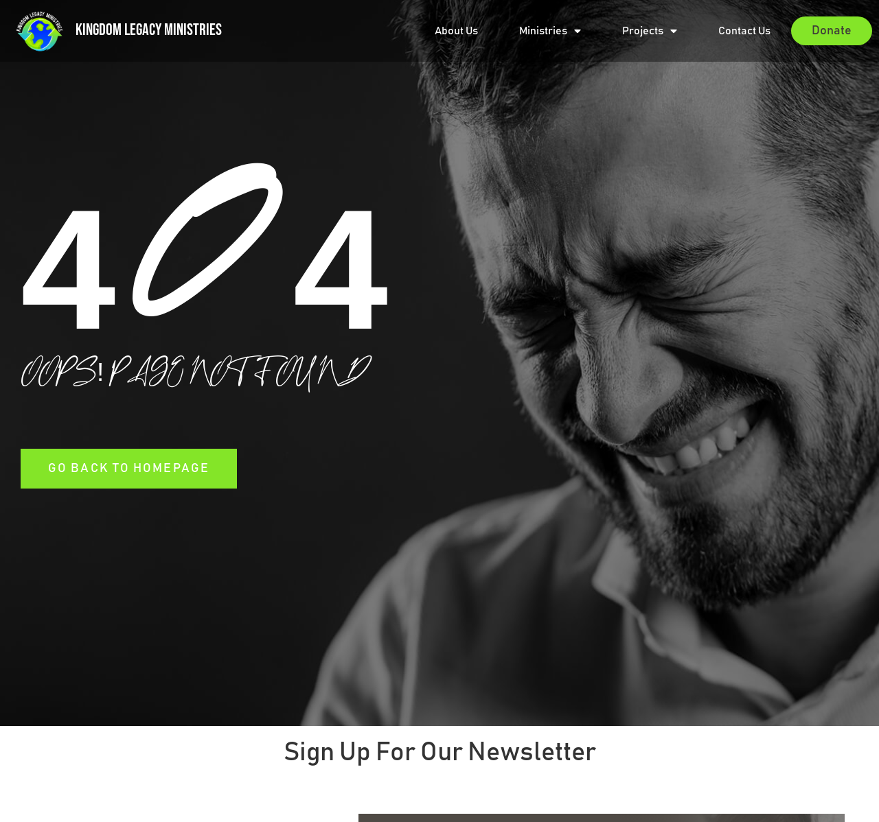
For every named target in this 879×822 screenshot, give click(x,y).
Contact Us (744, 30)
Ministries (550, 31)
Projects (649, 31)
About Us (456, 30)
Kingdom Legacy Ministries (149, 30)
